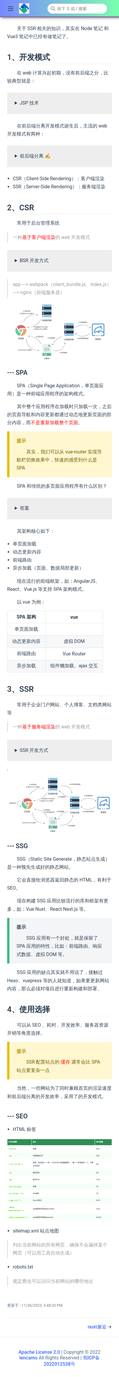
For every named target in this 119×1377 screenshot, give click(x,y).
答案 (24, 508)
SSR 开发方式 (34, 750)
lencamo (28, 1358)
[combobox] (77, 9)
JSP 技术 (29, 103)
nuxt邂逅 (97, 1327)
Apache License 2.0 (39, 1352)
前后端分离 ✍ (35, 156)
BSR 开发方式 (34, 260)
